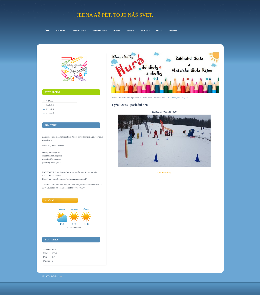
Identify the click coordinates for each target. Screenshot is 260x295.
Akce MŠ (50, 113)
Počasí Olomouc (74, 227)
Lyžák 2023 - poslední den (153, 97)
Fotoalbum (124, 97)
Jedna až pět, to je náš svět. (115, 15)
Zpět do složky (164, 172)
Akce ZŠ (50, 109)
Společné (135, 97)
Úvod (114, 97)
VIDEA (49, 100)
